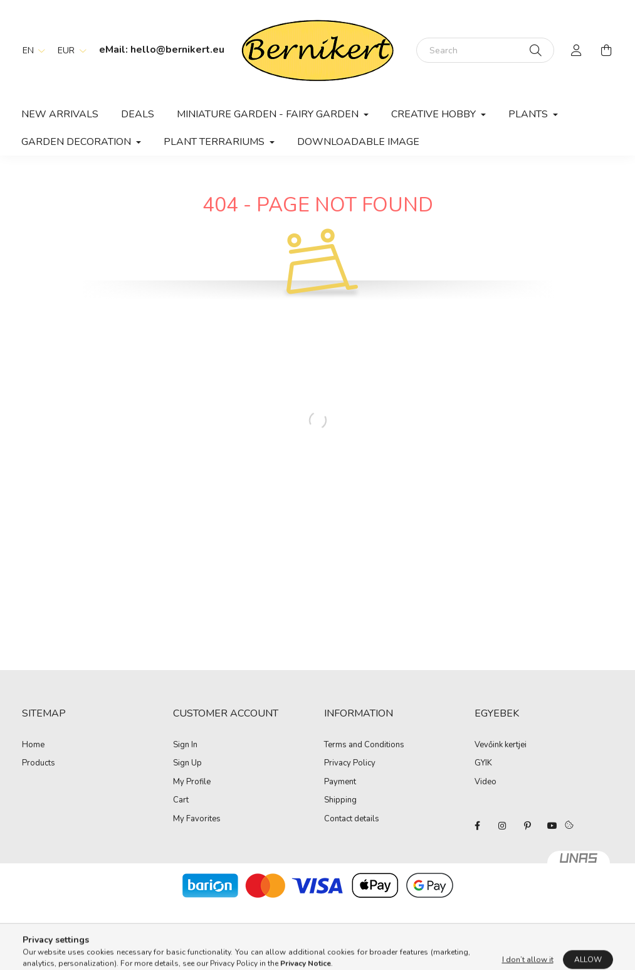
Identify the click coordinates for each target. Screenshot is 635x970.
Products (38, 764)
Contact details (351, 819)
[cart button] (606, 50)
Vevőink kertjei (501, 744)
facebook (477, 825)
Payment (340, 782)
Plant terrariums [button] (215, 142)
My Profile (192, 782)
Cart (181, 801)
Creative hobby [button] (434, 114)
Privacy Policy (349, 764)
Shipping (340, 801)
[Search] (485, 50)
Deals (137, 114)
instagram (502, 825)
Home (33, 745)
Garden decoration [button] (77, 142)
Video (485, 781)
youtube (552, 825)
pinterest (527, 825)
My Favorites (197, 819)
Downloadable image (358, 142)
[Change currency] (69, 50)
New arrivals (59, 114)
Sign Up (187, 764)
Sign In (185, 745)
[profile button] (576, 50)
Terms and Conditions (364, 745)
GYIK (483, 763)
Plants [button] (529, 114)
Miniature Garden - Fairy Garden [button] (269, 114)
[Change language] (30, 50)
